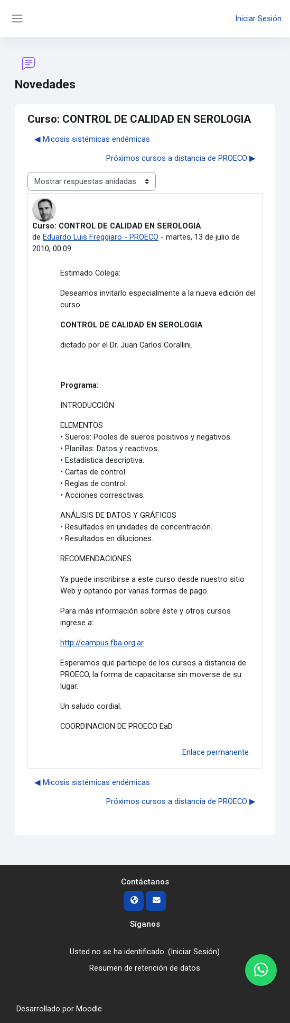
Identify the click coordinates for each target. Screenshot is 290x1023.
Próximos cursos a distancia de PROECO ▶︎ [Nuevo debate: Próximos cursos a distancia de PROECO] (181, 158)
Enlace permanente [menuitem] (215, 752)
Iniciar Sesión (258, 18)
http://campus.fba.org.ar (102, 642)
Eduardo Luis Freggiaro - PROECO (100, 237)
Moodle (89, 1008)
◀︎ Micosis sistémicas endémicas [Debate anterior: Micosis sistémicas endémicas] (92, 139)
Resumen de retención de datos (144, 968)
